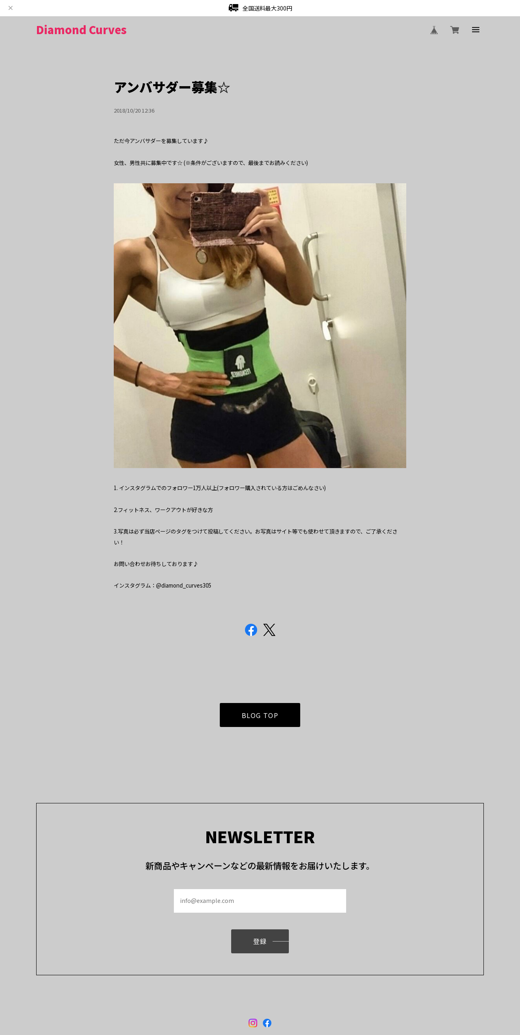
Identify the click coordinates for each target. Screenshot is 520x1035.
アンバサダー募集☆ (172, 86)
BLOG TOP (260, 717)
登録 (260, 943)
